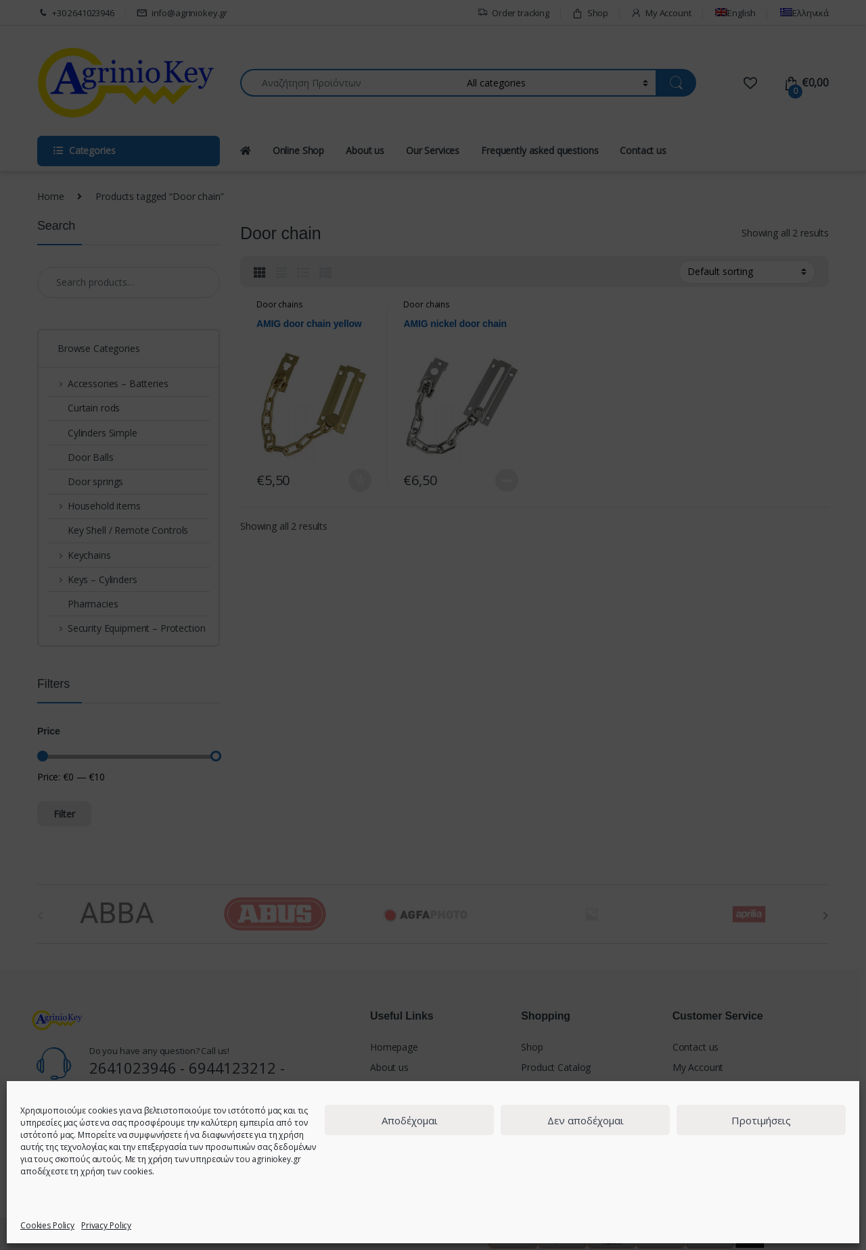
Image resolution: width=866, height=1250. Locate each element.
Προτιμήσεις (761, 1120)
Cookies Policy (47, 1225)
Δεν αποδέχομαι (585, 1120)
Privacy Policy (106, 1225)
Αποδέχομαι (410, 1120)
